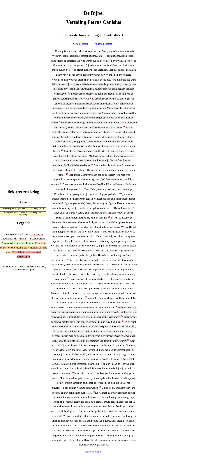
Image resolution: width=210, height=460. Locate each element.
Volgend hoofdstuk (103, 43)
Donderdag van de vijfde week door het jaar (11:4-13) (23, 209)
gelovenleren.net (93, 451)
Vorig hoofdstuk (81, 43)
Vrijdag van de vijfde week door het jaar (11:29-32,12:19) (23, 214)
